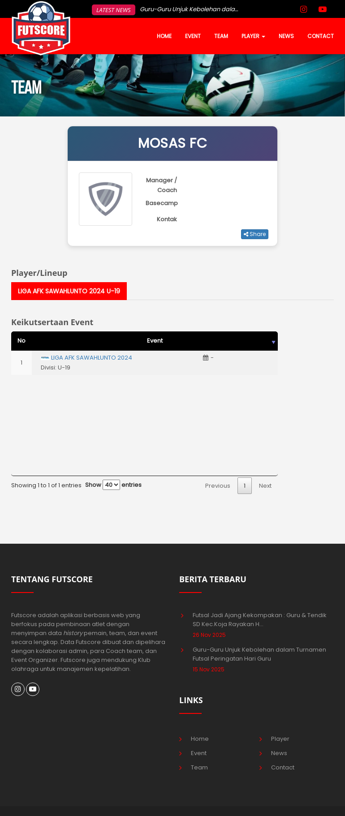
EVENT (193, 36)
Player (280, 738)
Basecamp (162, 203)
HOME (164, 36)
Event (199, 753)
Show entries (113, 485)
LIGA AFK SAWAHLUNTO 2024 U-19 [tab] (69, 291)
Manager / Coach (161, 185)
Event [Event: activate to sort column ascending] (155, 340)
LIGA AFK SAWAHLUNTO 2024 (91, 357)
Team (199, 767)
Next (265, 485)
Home (200, 738)
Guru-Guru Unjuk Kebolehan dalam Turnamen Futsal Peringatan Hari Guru (259, 654)
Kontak (167, 219)
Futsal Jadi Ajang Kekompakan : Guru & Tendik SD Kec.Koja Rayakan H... (260, 619)
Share (255, 234)
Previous (217, 485)
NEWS (286, 36)
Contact (282, 767)
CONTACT (320, 36)
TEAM (221, 36)
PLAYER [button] (253, 36)
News (279, 753)
